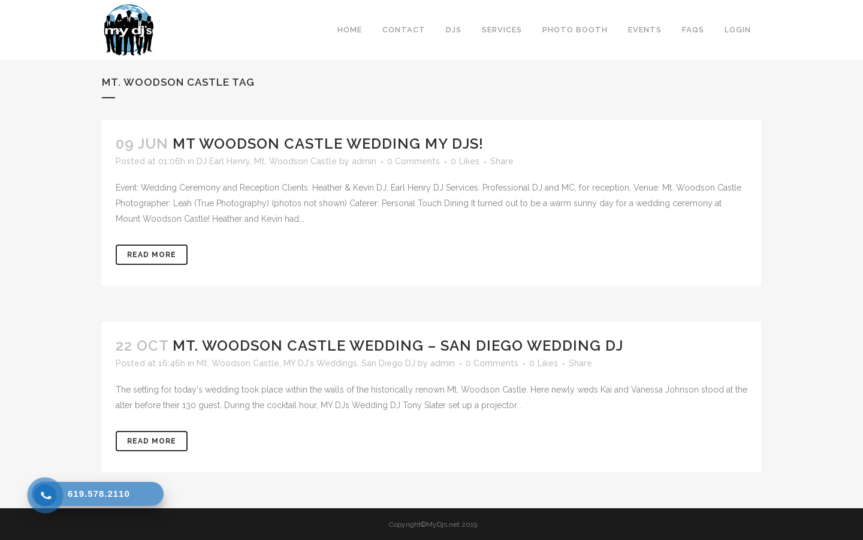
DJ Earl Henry (223, 161)
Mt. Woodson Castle (295, 161)
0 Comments (413, 161)
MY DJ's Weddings (320, 363)
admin (364, 161)
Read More (151, 255)
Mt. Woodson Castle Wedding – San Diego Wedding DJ (398, 345)
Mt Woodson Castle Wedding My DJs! (328, 143)
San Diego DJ (388, 363)
